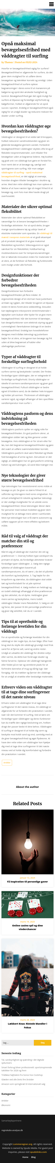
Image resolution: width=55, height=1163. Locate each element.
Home (25, 1157)
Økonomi (5, 1105)
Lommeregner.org (22, 1144)
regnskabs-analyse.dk (12, 1130)
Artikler (7, 762)
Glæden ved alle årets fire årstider (17, 1079)
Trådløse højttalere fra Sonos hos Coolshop (22, 1075)
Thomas (8, 62)
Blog (33, 1157)
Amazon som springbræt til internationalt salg (23, 1084)
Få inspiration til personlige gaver (27, 881)
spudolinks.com (38, 1151)
